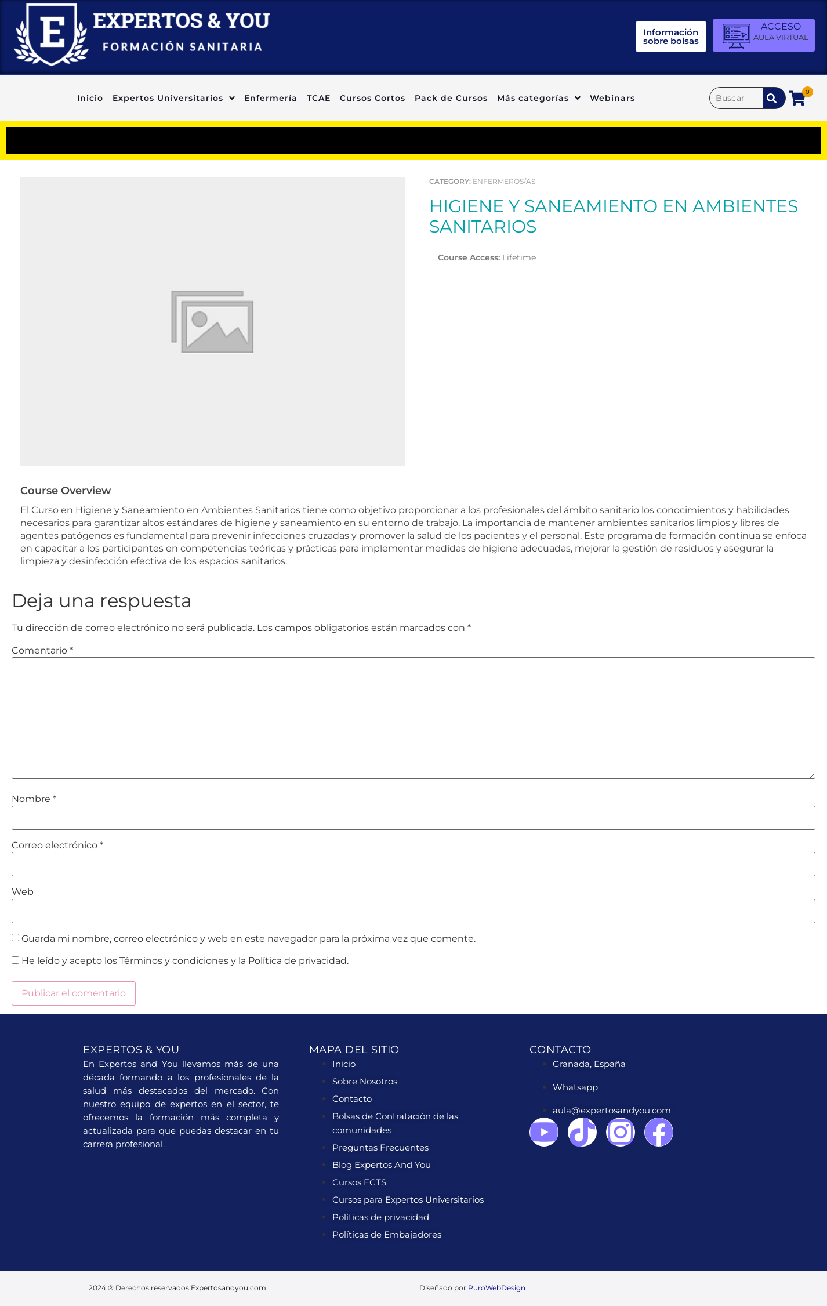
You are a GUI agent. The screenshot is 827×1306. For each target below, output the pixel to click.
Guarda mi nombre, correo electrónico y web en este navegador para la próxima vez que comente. (248, 939)
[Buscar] (736, 98)
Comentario (42, 650)
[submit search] (774, 98)
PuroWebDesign (496, 1287)
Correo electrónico (57, 845)
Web (23, 892)
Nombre (34, 799)
